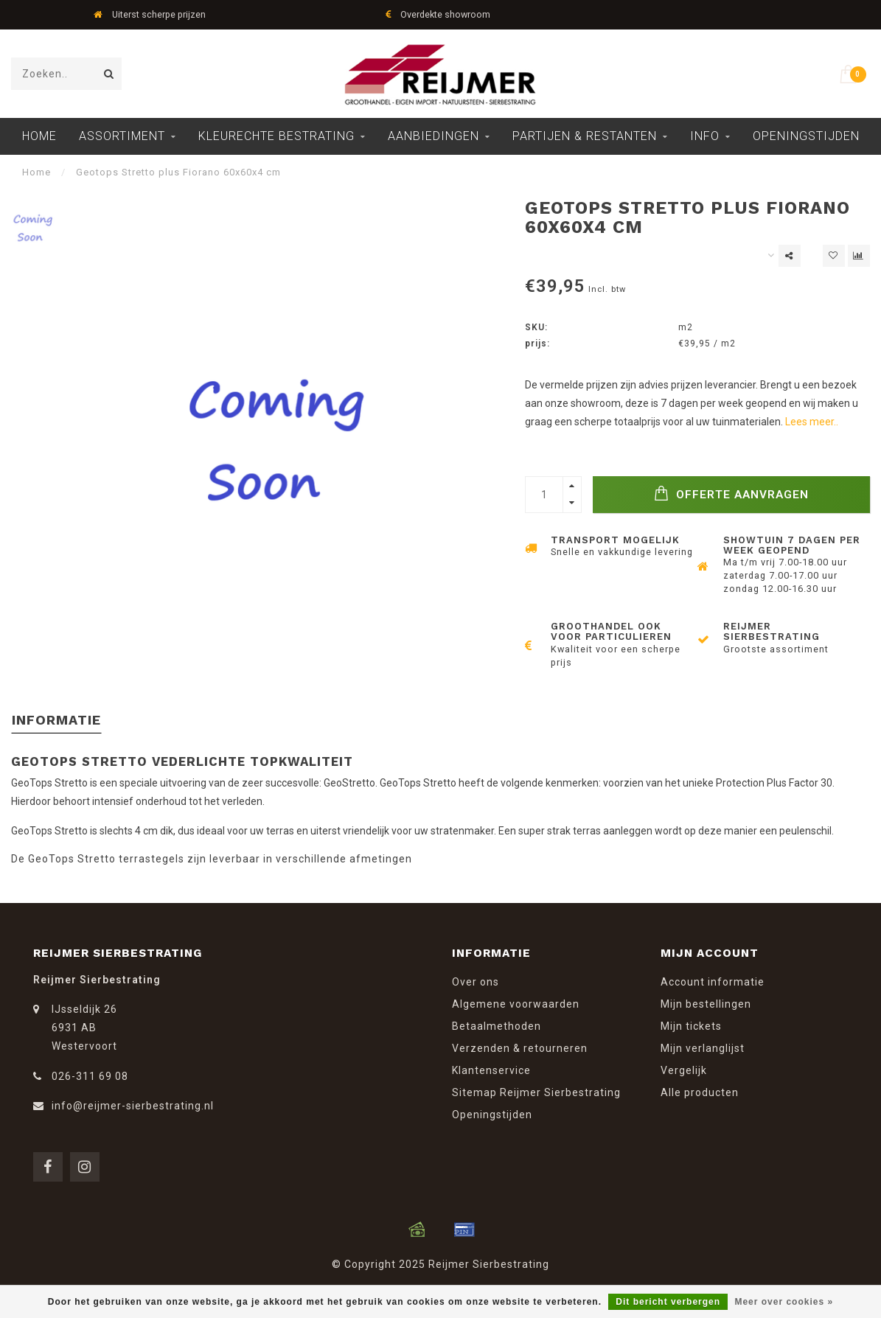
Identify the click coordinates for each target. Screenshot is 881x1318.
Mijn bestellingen (706, 1004)
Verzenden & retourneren (520, 1048)
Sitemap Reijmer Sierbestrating (536, 1092)
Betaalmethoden (496, 1026)
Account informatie (713, 982)
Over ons (475, 982)
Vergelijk (684, 1070)
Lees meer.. (811, 422)
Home (39, 136)
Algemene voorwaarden (515, 1004)
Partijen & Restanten (584, 136)
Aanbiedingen (433, 136)
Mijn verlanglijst (703, 1048)
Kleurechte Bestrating (276, 136)
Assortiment (122, 136)
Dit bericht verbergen (668, 1302)
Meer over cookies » (783, 1302)
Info (705, 136)
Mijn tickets (691, 1026)
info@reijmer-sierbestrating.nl (133, 1106)
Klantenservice (491, 1070)
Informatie (56, 720)
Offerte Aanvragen (731, 493)
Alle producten (700, 1092)
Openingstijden (806, 136)
